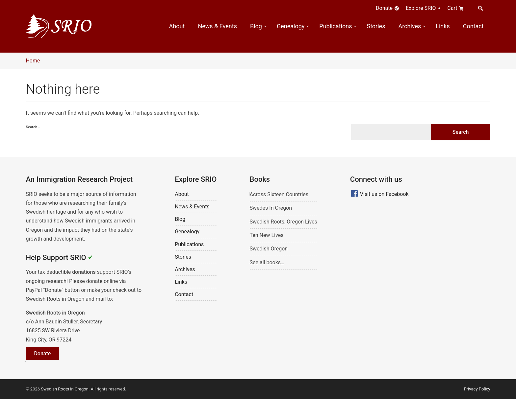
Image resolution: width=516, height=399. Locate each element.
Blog (256, 26)
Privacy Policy (477, 389)
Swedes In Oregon (271, 208)
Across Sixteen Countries (279, 194)
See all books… (267, 262)
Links (443, 26)
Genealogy (290, 26)
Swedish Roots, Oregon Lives (283, 222)
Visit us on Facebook (384, 194)
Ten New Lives (267, 235)
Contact (473, 26)
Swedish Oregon (269, 249)
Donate (387, 8)
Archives (409, 26)
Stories (376, 26)
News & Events (217, 26)
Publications (335, 26)
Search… (33, 127)
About (177, 26)
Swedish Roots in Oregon (65, 389)
